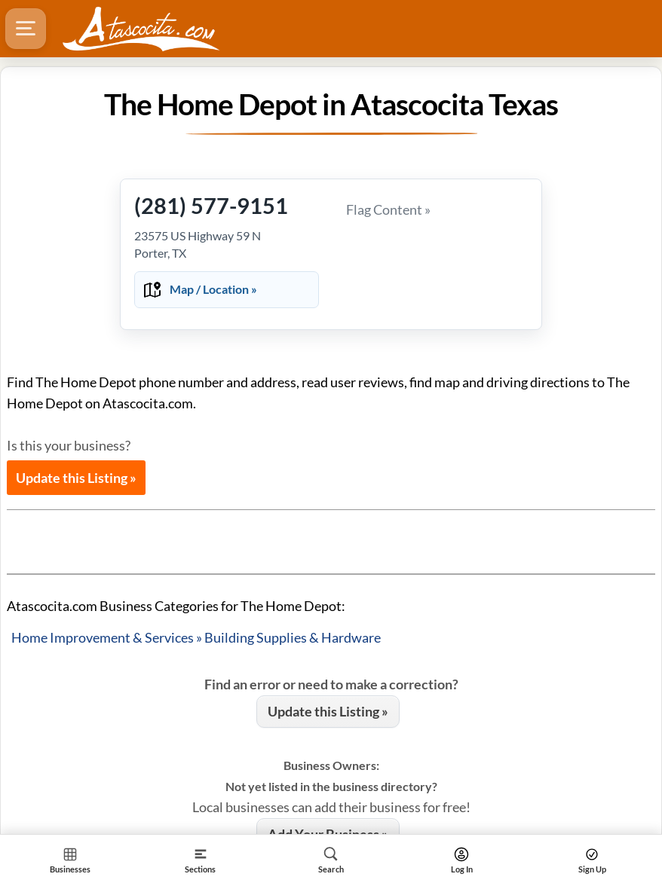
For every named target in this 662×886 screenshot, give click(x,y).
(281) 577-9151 (211, 205)
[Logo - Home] (141, 29)
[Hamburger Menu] (25, 28)
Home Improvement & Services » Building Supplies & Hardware (196, 637)
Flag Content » (388, 209)
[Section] (200, 860)
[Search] (330, 860)
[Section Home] (70, 860)
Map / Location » (213, 289)
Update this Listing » (76, 477)
